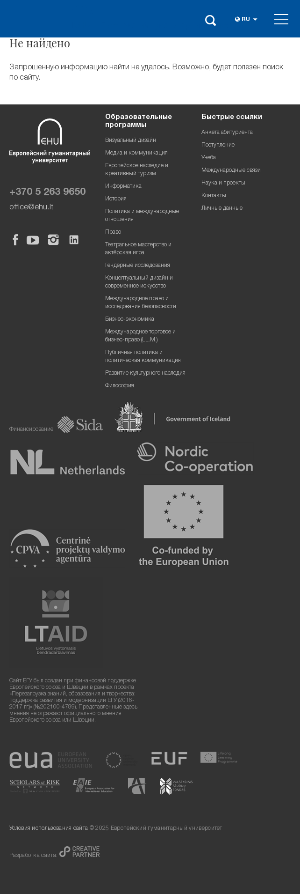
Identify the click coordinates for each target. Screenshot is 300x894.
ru (246, 20)
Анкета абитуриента (227, 133)
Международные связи (231, 171)
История (116, 199)
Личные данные (222, 209)
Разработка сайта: (34, 856)
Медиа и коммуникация (136, 153)
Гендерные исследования (137, 266)
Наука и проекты (223, 183)
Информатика (123, 187)
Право (113, 232)
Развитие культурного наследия (145, 373)
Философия (119, 386)
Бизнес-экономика (129, 320)
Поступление (218, 145)
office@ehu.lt (31, 208)
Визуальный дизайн (130, 141)
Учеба (208, 158)
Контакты (213, 196)
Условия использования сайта (48, 829)
